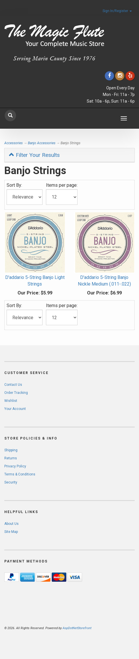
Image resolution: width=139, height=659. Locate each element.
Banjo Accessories (41, 143)
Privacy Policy (15, 466)
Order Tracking (16, 393)
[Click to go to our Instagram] (119, 75)
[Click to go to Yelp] (130, 75)
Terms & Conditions (19, 474)
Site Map (11, 532)
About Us (11, 524)
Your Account (15, 409)
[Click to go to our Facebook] (109, 75)
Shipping (11, 450)
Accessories (13, 143)
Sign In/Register (117, 11)
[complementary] (97, 627)
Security (10, 482)
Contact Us (13, 385)
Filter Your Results (34, 155)
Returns (10, 458)
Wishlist (10, 401)
